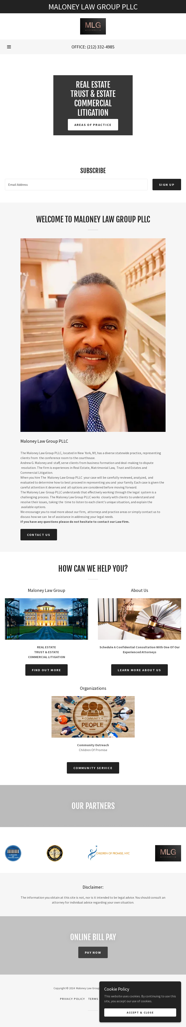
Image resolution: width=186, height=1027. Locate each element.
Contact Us (38, 535)
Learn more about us (139, 670)
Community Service (93, 768)
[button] (9, 47)
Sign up (167, 185)
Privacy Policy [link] (72, 999)
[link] (93, 26)
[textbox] (76, 184)
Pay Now (93, 952)
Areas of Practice (93, 125)
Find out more (46, 670)
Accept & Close (140, 1012)
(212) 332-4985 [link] (100, 47)
